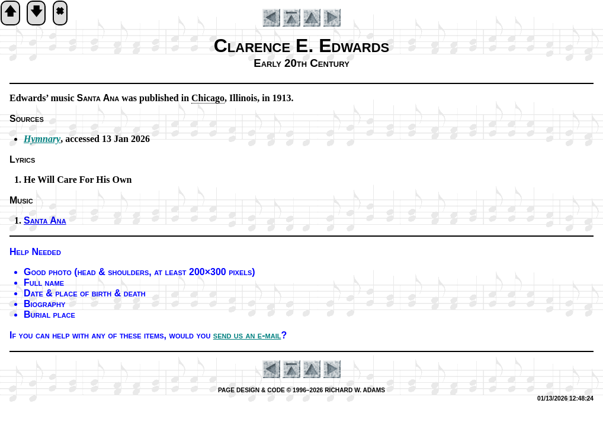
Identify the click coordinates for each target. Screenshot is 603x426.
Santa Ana (45, 220)
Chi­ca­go (207, 98)
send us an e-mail (247, 335)
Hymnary (42, 139)
